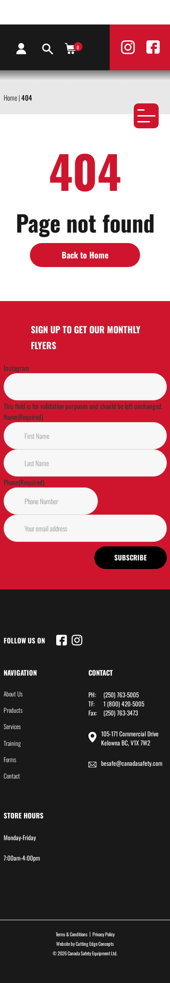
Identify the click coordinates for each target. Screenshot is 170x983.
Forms (10, 759)
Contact (12, 775)
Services (12, 726)
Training (12, 743)
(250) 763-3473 (120, 712)
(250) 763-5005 (121, 694)
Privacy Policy (103, 934)
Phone (24, 482)
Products (13, 710)
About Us (13, 693)
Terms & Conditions (71, 934)
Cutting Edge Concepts (95, 943)
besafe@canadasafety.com (131, 763)
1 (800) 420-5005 (123, 703)
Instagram (16, 368)
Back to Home (85, 255)
